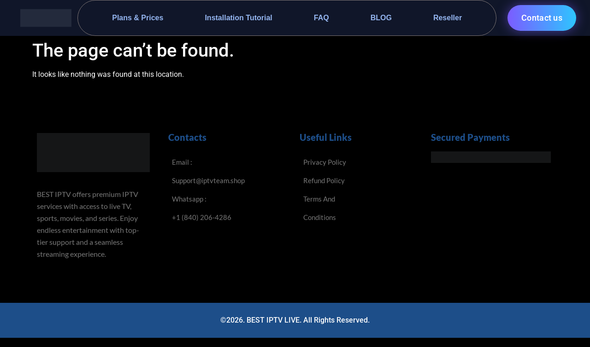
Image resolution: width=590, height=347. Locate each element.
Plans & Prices (137, 18)
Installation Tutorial (238, 18)
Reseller (447, 18)
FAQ (321, 18)
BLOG (381, 18)
